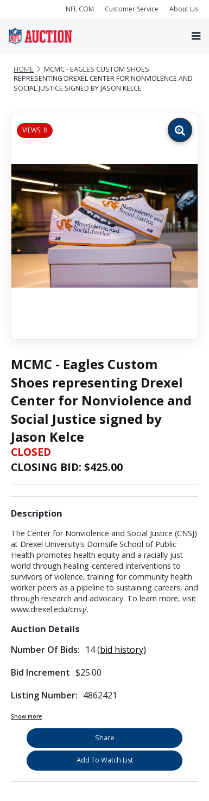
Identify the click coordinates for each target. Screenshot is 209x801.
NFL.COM (80, 9)
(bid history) (121, 650)
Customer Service (132, 9)
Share (105, 737)
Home (24, 69)
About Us (183, 9)
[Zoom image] (180, 130)
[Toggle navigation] (196, 36)
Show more (26, 716)
